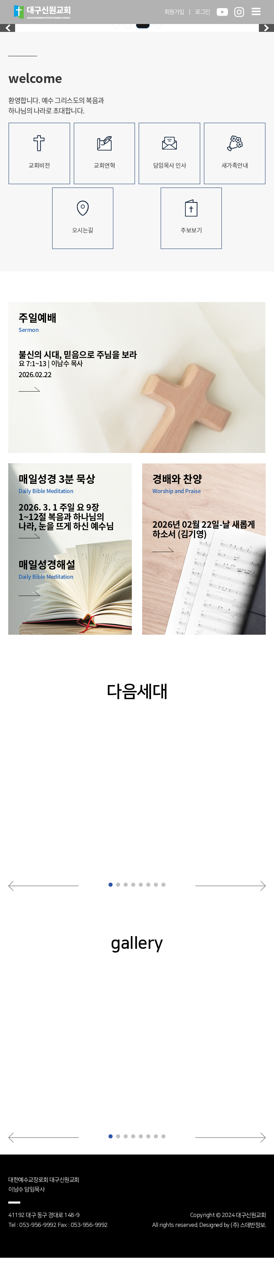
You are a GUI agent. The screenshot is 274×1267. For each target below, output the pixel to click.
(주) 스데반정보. (248, 1234)
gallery (137, 952)
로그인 (202, 12)
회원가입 (174, 12)
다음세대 (137, 700)
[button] (43, 895)
